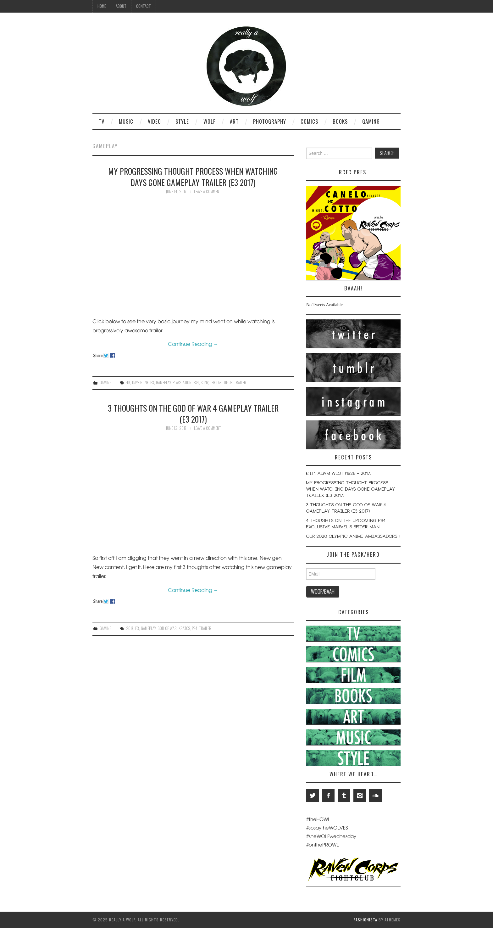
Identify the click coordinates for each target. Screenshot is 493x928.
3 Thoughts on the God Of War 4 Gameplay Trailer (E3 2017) (193, 413)
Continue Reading (193, 343)
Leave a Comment (207, 191)
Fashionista (365, 920)
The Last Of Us (221, 382)
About (121, 6)
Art (234, 121)
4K (128, 382)
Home (101, 6)
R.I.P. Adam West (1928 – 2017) (339, 474)
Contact (143, 6)
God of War (167, 628)
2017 (129, 628)
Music (126, 121)
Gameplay (163, 382)
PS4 (196, 382)
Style (182, 121)
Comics (309, 121)
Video (154, 121)
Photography (269, 121)
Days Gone (140, 382)
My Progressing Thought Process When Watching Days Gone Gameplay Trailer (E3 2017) (193, 176)
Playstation (182, 382)
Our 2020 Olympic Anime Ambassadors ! (353, 537)
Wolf (209, 121)
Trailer (240, 382)
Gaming (371, 121)
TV (101, 121)
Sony (204, 382)
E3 (152, 382)
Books (340, 121)
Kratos (184, 628)
